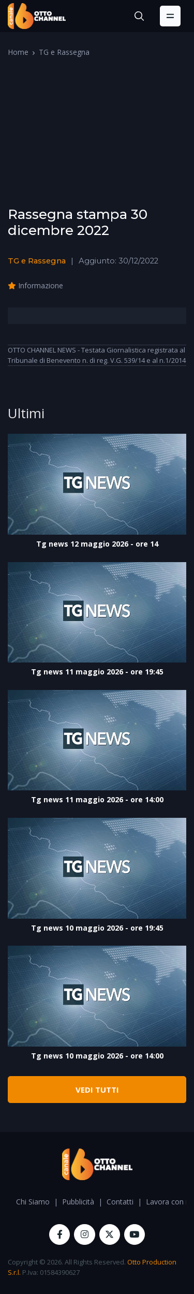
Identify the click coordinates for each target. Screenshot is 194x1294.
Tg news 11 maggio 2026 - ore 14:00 (97, 799)
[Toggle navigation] (170, 16)
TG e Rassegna (64, 52)
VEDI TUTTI (97, 1089)
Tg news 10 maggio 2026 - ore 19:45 (97, 928)
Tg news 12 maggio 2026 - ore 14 (97, 544)
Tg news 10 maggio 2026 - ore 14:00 (97, 1056)
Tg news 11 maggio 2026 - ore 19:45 (97, 672)
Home (18, 52)
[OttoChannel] (37, 16)
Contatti (120, 1202)
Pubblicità (78, 1202)
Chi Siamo (33, 1202)
